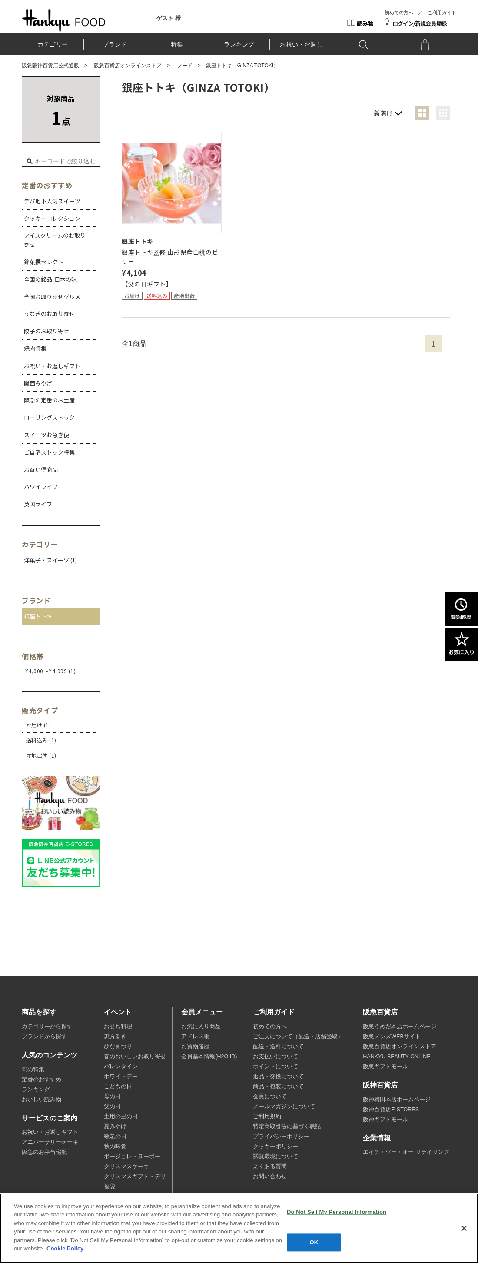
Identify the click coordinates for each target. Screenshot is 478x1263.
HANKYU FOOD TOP (64, 20)
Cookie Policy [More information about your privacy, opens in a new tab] (64, 1248)
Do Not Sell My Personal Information (336, 1212)
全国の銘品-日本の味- (51, 279)
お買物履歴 (195, 1047)
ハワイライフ (41, 486)
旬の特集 (33, 1070)
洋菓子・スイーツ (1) (50, 560)
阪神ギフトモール (385, 1120)
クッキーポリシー (275, 1146)
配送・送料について (278, 1047)
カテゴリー (52, 44)
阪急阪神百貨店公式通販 (50, 66)
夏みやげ (115, 1126)
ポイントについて (275, 1067)
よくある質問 (270, 1166)
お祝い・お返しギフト (52, 366)
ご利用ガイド (442, 12)
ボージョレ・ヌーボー (132, 1156)
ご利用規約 (267, 1116)
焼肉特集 (35, 348)
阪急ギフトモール (385, 1067)
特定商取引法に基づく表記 (287, 1126)
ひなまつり (118, 1047)
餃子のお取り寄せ (46, 331)
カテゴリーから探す (47, 1027)
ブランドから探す (44, 1037)
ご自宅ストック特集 (49, 452)
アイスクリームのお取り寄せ (55, 240)
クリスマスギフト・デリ (135, 1176)
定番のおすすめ (41, 1080)
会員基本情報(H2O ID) (209, 1057)
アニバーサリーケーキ (50, 1142)
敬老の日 (115, 1136)
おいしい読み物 (41, 1100)
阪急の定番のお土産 (49, 400)
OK (314, 1242)
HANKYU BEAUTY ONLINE (396, 1057)
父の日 (112, 1106)
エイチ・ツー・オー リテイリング (406, 1152)
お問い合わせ (270, 1176)
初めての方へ (399, 12)
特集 (177, 44)
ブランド (115, 44)
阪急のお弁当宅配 (44, 1152)
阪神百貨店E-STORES (391, 1110)
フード (185, 66)
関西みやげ (38, 383)
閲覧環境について (275, 1156)
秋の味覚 (115, 1146)
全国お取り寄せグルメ (52, 296)
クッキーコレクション (52, 218)
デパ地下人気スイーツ (52, 201)
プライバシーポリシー (281, 1136)
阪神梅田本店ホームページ (397, 1100)
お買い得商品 (41, 469)
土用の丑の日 (121, 1116)
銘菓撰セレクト (43, 262)
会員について (270, 1096)
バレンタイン (121, 1067)
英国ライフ (38, 504)
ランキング (239, 44)
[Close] (464, 1228)
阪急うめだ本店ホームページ (399, 1027)
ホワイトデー (121, 1077)
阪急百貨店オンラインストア (128, 66)
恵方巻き (115, 1037)
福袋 (109, 1186)
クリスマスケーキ (126, 1166)
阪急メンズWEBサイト (391, 1037)
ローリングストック (49, 417)
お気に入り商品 (201, 1027)
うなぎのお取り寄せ (49, 313)
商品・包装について (278, 1087)
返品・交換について (278, 1077)
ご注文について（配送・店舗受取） (298, 1037)
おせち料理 (118, 1027)
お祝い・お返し (301, 44)
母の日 (112, 1096)
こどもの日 (118, 1087)
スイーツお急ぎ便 (46, 435)
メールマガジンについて (284, 1106)
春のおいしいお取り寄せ (135, 1057)
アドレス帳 (195, 1037)
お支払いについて (275, 1057)
